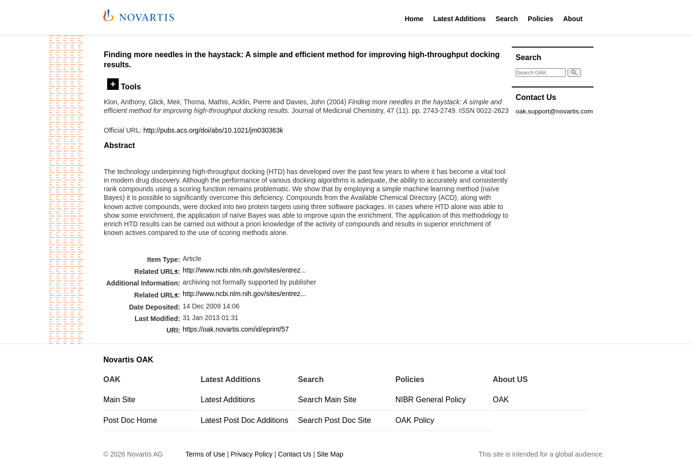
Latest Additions (459, 19)
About (572, 19)
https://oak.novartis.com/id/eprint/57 (236, 329)
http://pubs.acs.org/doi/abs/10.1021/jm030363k (213, 130)
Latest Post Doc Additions (244, 420)
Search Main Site (327, 400)
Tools (124, 86)
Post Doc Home (130, 420)
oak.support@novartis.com (554, 111)
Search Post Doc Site (334, 420)
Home (414, 19)
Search (506, 19)
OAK (501, 400)
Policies (540, 19)
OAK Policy (414, 420)
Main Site (119, 400)
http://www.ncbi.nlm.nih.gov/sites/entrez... (244, 270)
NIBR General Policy (430, 400)
